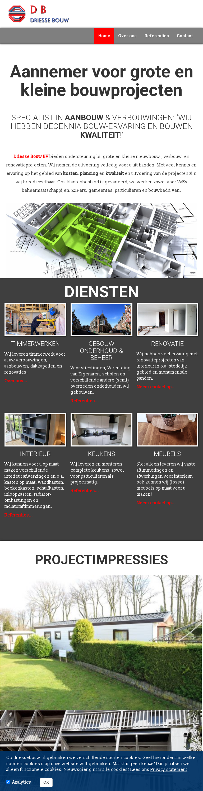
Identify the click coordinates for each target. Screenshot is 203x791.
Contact (185, 35)
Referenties (157, 35)
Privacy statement (168, 769)
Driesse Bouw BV (31, 156)
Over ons (127, 35)
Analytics (21, 782)
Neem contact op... (156, 387)
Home (104, 35)
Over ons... (15, 381)
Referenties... (85, 401)
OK (46, 782)
